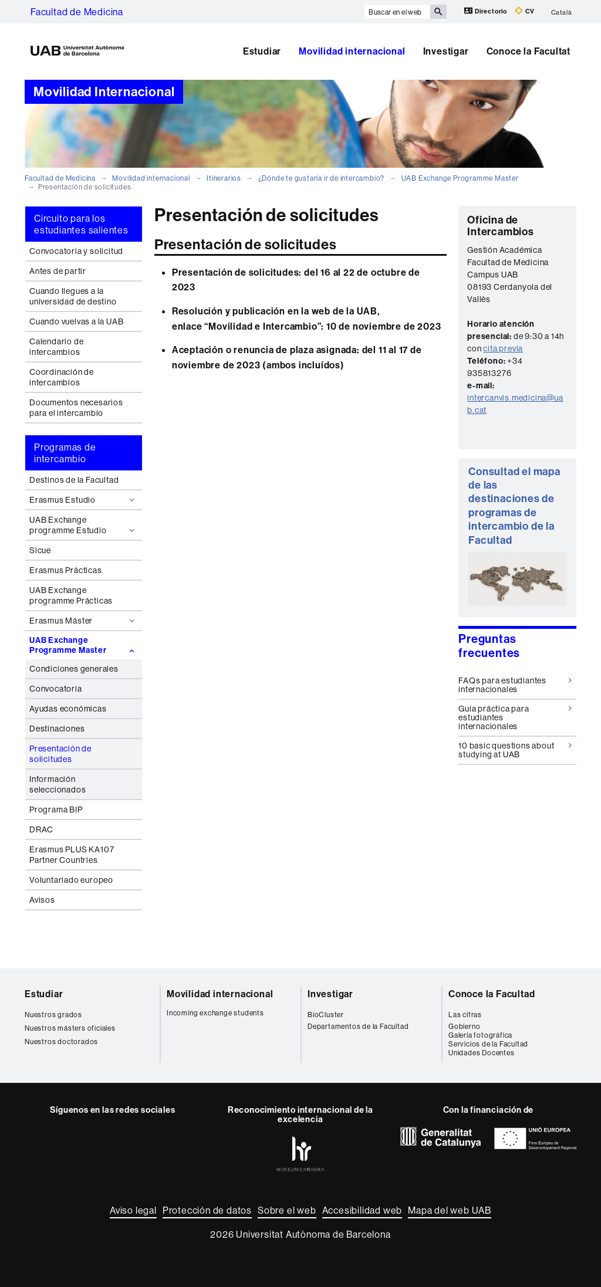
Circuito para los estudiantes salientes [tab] (81, 224)
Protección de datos (207, 1210)
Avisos (42, 900)
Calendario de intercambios (56, 346)
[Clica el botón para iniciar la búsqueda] (438, 12)
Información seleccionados (57, 784)
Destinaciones (57, 728)
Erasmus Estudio (83, 500)
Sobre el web (287, 1210)
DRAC (41, 829)
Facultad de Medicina (77, 12)
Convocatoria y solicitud (76, 251)
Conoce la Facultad (491, 994)
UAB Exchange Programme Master (460, 178)
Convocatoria (55, 688)
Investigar (446, 51)
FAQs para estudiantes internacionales (515, 685)
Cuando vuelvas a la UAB (76, 321)
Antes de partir (57, 271)
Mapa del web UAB (449, 1210)
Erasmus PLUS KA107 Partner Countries (71, 854)
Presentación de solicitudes (60, 753)
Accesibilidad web (362, 1210)
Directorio (486, 10)
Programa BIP (56, 809)
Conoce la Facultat (528, 51)
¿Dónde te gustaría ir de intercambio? (321, 178)
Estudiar (262, 51)
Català (561, 12)
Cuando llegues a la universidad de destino (73, 296)
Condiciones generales (74, 668)
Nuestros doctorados (61, 1041)
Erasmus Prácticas (65, 570)
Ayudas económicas (68, 708)
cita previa (503, 348)
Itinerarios (224, 178)
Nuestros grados (53, 1014)
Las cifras (465, 1014)
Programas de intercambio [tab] (65, 453)
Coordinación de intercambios (61, 377)
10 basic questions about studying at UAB (515, 750)
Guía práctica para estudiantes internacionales (515, 717)
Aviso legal (133, 1210)
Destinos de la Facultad (74, 480)
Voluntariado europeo (71, 880)
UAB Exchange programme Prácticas (71, 595)
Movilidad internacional (352, 51)
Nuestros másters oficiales (70, 1028)
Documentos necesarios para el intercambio (76, 407)
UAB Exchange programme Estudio (83, 525)
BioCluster (326, 1014)
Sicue (40, 550)
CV (525, 10)
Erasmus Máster (83, 620)
